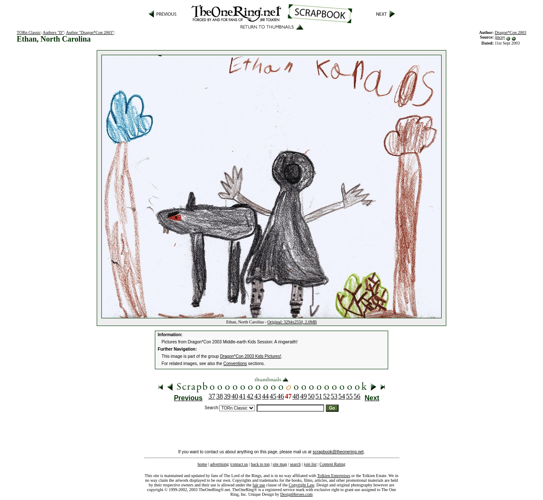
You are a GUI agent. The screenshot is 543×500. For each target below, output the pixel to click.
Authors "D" (53, 32)
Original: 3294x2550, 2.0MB (292, 322)
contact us (239, 464)
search (295, 464)
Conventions (235, 363)
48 (296, 396)
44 (265, 396)
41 (242, 396)
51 (319, 396)
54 (342, 396)
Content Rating (332, 464)
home (202, 464)
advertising (219, 464)
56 (357, 396)
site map (280, 464)
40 (235, 396)
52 (326, 396)
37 (212, 396)
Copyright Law (301, 485)
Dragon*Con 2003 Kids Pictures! (250, 356)
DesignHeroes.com (296, 494)
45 (273, 396)
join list (310, 464)
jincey (500, 37)
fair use (258, 485)
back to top (260, 464)
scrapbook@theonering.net (338, 451)
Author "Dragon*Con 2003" (90, 32)
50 (311, 396)
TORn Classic (29, 32)
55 (349, 396)
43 (258, 396)
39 (227, 396)
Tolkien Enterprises (333, 475)
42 (250, 396)
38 (219, 396)
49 (303, 396)
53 (334, 396)
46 (280, 396)
